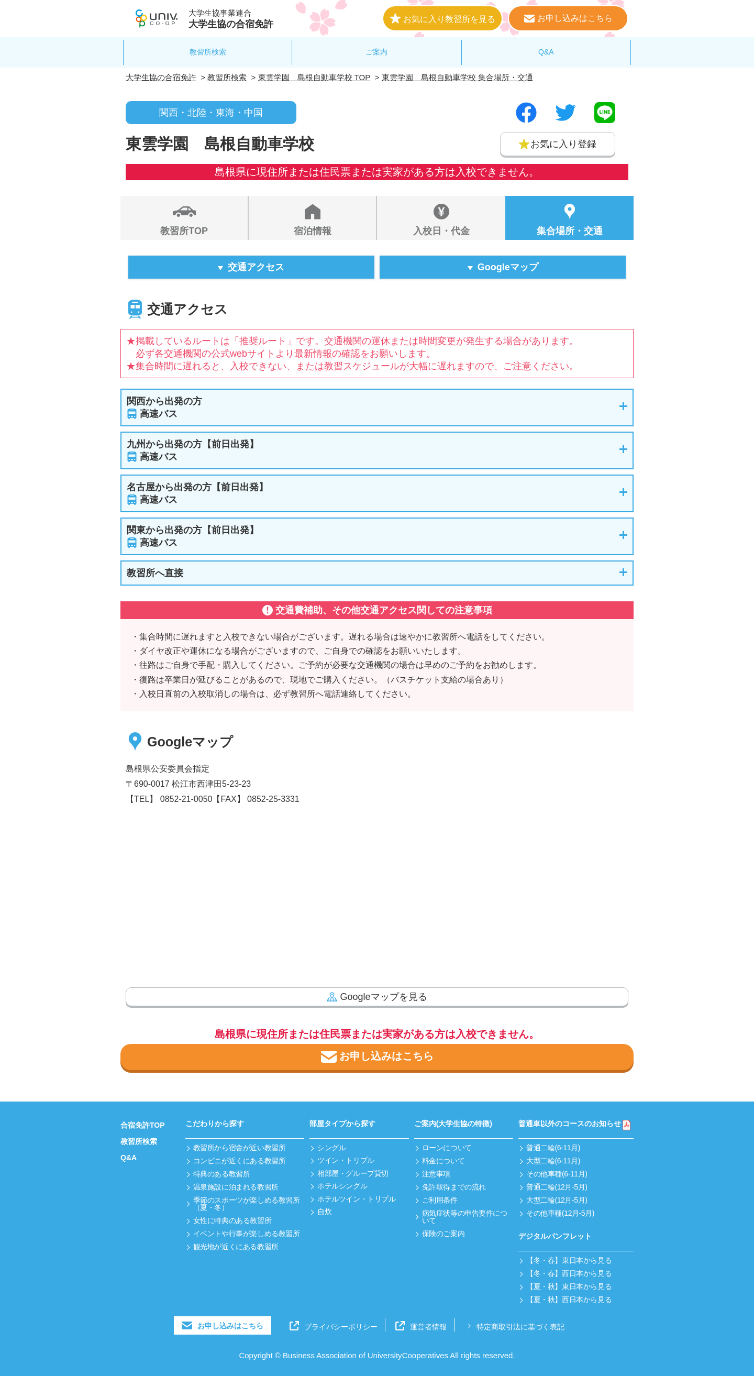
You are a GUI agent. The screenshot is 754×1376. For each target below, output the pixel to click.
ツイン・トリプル (345, 1160)
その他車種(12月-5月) (560, 1213)
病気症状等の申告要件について (464, 1217)
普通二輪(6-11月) (553, 1147)
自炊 (324, 1211)
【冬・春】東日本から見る (569, 1260)
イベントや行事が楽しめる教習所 (246, 1233)
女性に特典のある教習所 (232, 1220)
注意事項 (436, 1174)
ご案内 (376, 52)
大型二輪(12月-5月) (556, 1200)
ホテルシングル (342, 1186)
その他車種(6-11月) (556, 1174)
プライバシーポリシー (334, 1325)
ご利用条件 (440, 1200)
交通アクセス (256, 267)
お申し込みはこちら (377, 1057)
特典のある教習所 (221, 1174)
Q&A (546, 52)
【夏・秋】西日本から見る (569, 1299)
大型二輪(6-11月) (553, 1161)
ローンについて (447, 1147)
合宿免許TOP (142, 1125)
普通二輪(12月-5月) (556, 1187)
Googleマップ (508, 267)
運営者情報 (421, 1325)
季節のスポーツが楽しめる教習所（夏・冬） (246, 1204)
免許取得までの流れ (454, 1187)
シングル (331, 1147)
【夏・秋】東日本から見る (569, 1286)
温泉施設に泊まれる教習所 (236, 1187)
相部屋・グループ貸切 (353, 1173)
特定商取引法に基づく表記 (514, 1325)
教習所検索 (208, 52)
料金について (443, 1161)
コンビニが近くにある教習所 (239, 1161)
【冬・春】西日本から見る (569, 1273)
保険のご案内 (443, 1233)
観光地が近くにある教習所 (236, 1246)
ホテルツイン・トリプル (356, 1199)
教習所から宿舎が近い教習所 (239, 1147)
